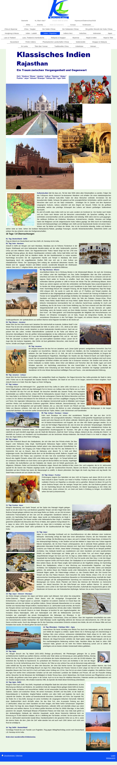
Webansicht (110, 758)
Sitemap (19, 756)
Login (113, 756)
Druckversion (8, 756)
